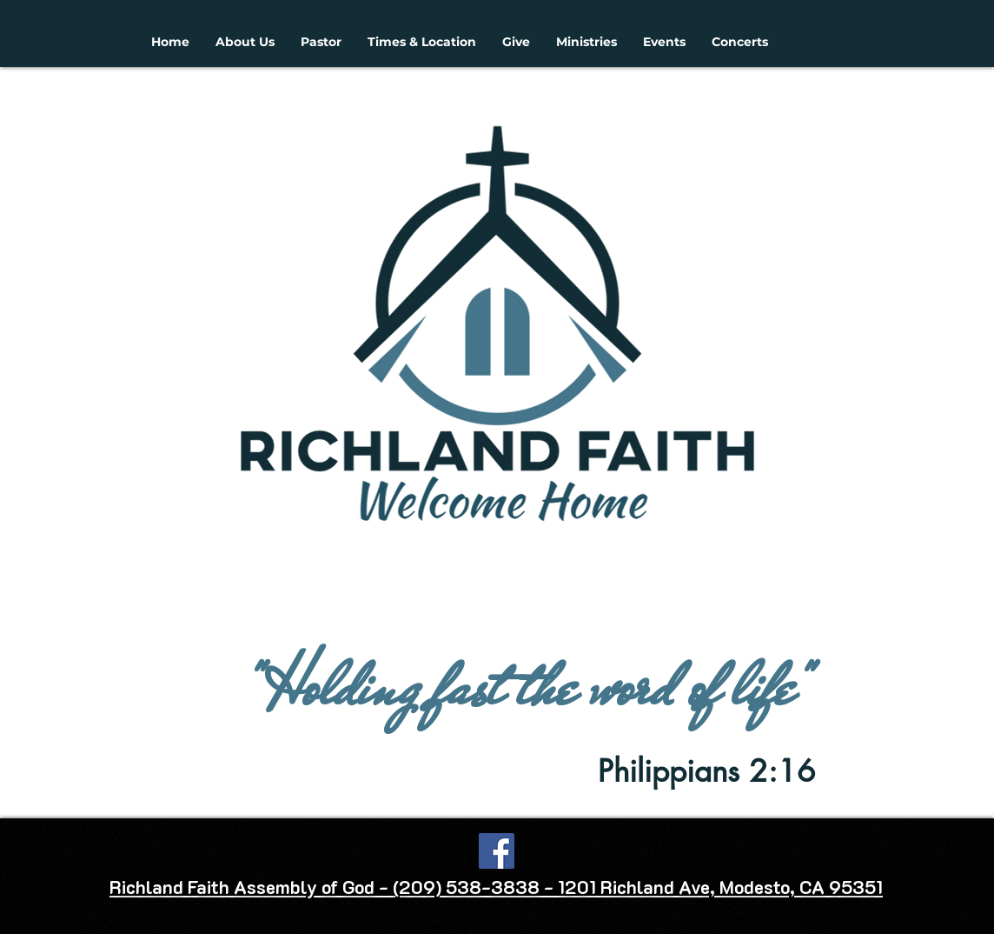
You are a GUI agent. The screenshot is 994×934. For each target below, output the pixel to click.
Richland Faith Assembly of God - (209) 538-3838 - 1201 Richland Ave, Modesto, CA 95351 (496, 886)
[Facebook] (496, 851)
